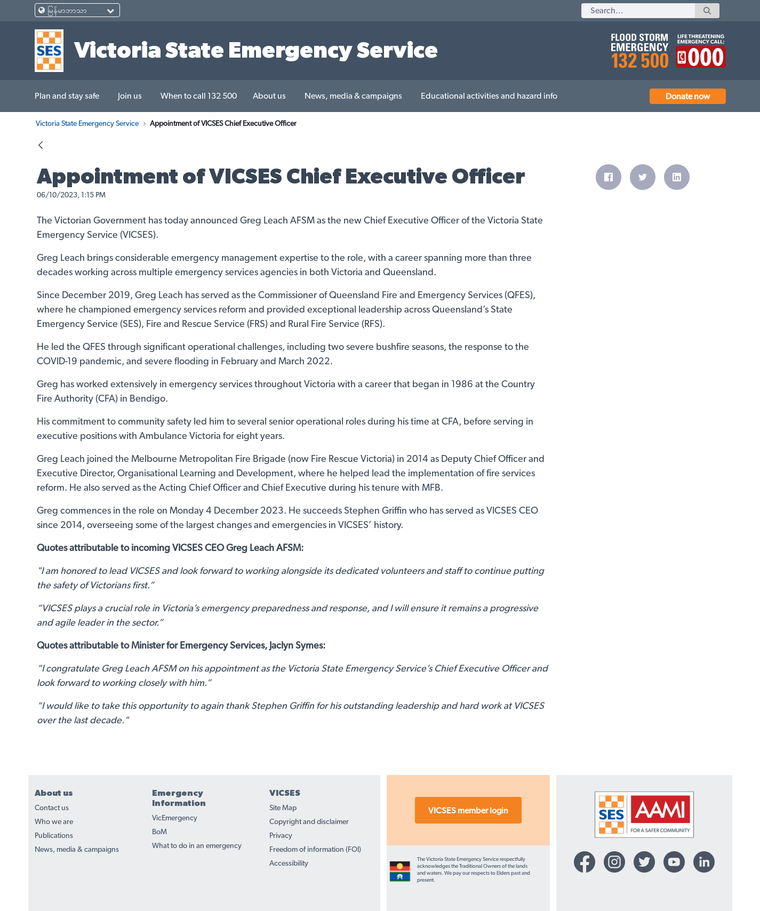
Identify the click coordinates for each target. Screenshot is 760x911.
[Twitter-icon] (644, 862)
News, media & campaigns (77, 849)
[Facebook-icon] (584, 862)
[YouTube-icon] (674, 862)
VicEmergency (174, 818)
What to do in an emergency (197, 846)
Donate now (688, 96)
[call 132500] (638, 46)
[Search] (638, 10)
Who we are (54, 822)
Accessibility (288, 863)
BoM (159, 832)
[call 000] (697, 46)
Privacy (280, 836)
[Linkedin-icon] (704, 862)
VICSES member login (468, 810)
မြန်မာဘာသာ (67, 10)
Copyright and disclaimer (309, 822)
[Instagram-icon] (614, 862)
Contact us (52, 808)
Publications (54, 836)
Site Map (283, 808)
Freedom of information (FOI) (315, 849)
